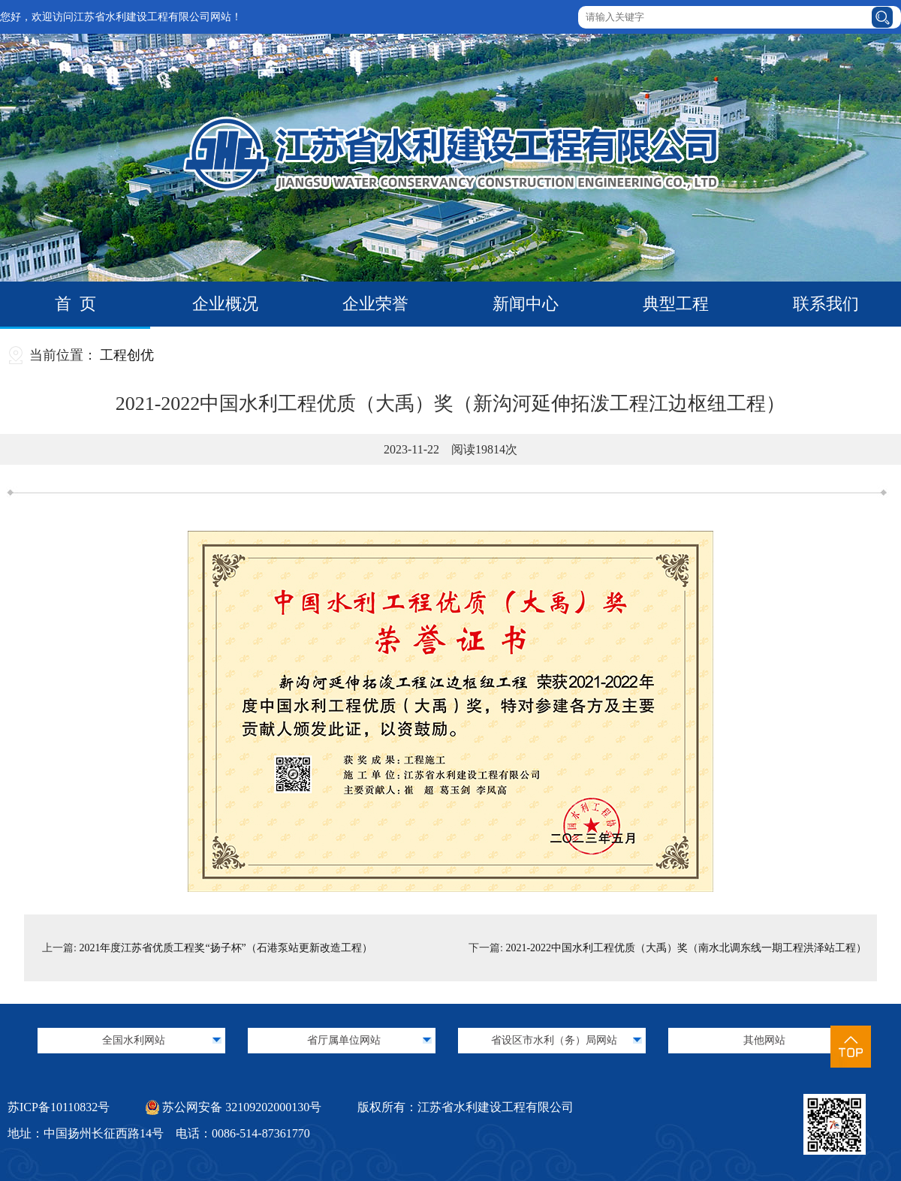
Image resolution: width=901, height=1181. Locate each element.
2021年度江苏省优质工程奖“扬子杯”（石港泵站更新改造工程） (225, 948)
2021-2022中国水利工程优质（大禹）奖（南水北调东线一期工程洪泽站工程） (685, 948)
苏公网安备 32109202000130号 (233, 1107)
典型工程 (676, 303)
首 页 (75, 303)
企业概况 (225, 303)
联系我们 (826, 303)
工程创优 (127, 355)
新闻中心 (526, 303)
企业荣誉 (375, 303)
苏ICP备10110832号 (59, 1107)
